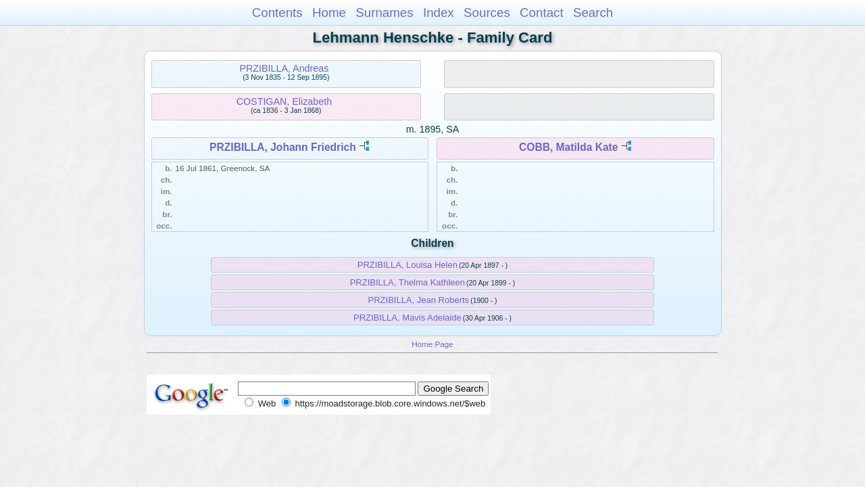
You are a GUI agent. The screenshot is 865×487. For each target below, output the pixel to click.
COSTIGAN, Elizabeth (284, 101)
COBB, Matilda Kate (568, 147)
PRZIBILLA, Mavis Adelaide (407, 317)
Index (438, 12)
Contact (542, 12)
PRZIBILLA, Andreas (283, 68)
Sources (487, 12)
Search (593, 12)
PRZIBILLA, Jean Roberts (419, 300)
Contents (277, 12)
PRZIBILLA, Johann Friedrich (282, 147)
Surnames (384, 12)
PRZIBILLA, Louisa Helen (407, 265)
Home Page (432, 344)
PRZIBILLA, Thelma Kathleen (407, 282)
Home (329, 12)
